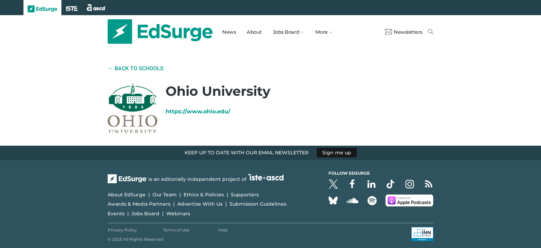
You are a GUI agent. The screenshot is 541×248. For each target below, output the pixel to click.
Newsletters (403, 32)
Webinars (178, 213)
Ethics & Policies (204, 195)
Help (223, 229)
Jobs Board (145, 213)
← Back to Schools (136, 68)
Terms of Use (176, 229)
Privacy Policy (122, 229)
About (254, 32)
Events (116, 213)
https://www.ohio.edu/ (198, 111)
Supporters (245, 195)
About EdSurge (127, 195)
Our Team (165, 195)
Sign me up (336, 152)
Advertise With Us (200, 204)
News (229, 32)
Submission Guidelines (257, 204)
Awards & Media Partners (139, 204)
